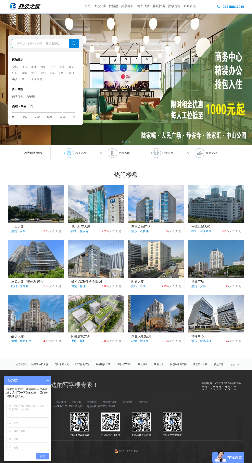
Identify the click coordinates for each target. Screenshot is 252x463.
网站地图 (127, 402)
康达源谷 (142, 364)
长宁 (53, 66)
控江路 (144, 341)
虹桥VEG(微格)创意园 (86, 281)
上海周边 (36, 79)
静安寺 (84, 231)
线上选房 (80, 153)
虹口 (15, 73)
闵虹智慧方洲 (80, 336)
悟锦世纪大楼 (200, 226)
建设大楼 (17, 336)
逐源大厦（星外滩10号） (28, 281)
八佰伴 (144, 231)
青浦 (71, 73)
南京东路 (26, 341)
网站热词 (143, 402)
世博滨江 (206, 341)
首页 (87, 6)
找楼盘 (113, 6)
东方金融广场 (140, 226)
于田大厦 (17, 226)
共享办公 (127, 6)
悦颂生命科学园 (178, 364)
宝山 (34, 73)
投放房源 (174, 6)
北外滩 (24, 286)
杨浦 (24, 73)
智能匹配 (124, 153)
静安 (62, 66)
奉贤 (15, 79)
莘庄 (143, 286)
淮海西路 (206, 231)
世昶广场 (197, 281)
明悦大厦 (159, 364)
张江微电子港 (82, 364)
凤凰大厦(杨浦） (142, 336)
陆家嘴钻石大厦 (40, 364)
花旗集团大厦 (62, 364)
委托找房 (159, 6)
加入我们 (61, 402)
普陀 (71, 66)
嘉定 (53, 73)
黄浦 (34, 66)
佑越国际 (218, 364)
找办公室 (100, 6)
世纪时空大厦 (80, 226)
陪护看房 (167, 153)
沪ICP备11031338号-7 (65, 406)
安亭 (23, 231)
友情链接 (76, 402)
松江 (62, 73)
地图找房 (143, 6)
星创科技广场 (103, 364)
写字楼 (31, 96)
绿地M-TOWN (124, 364)
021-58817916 (233, 7)
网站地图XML (110, 402)
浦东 (24, 66)
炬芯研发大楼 (200, 364)
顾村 (83, 341)
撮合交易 (211, 153)
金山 (24, 79)
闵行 (43, 73)
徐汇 (43, 66)
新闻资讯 (189, 6)
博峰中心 (197, 336)
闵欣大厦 (137, 281)
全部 (15, 66)
